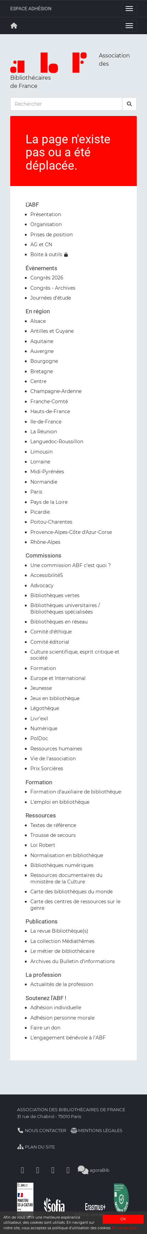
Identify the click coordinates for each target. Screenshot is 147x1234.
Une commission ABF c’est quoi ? (70, 565)
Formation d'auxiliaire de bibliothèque (75, 792)
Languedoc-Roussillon (56, 441)
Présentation (45, 214)
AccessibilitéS (46, 575)
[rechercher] (129, 104)
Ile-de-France (45, 422)
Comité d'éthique (51, 632)
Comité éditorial (49, 642)
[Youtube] (52, 1170)
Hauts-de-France (50, 411)
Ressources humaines (56, 749)
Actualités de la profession (61, 984)
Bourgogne (44, 361)
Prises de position (51, 235)
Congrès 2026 (46, 278)
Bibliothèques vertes (54, 595)
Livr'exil (39, 719)
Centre (38, 381)
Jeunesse (41, 688)
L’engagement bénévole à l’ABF (68, 1038)
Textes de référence (53, 825)
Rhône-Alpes (45, 542)
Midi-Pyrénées (47, 472)
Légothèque (44, 708)
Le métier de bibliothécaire (62, 951)
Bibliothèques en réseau (59, 622)
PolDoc (39, 738)
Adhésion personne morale (62, 1018)
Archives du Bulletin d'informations (72, 961)
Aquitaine (41, 341)
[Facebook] (22, 1170)
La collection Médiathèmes (62, 941)
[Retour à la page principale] (14, 25)
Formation (43, 668)
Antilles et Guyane (52, 331)
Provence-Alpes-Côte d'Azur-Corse (71, 532)
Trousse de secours (53, 835)
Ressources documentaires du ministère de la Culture (66, 878)
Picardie (40, 512)
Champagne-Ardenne (56, 391)
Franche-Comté (49, 401)
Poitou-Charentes (51, 522)
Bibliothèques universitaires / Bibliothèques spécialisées (65, 608)
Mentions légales (97, 1130)
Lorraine (40, 462)
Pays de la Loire (49, 502)
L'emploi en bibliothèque (59, 802)
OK (123, 1219)
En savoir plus (124, 1228)
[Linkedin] (37, 1170)
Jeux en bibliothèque (54, 698)
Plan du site (36, 1147)
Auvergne (42, 351)
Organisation (46, 224)
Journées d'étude (50, 298)
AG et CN (41, 244)
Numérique (43, 728)
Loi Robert (42, 845)
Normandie (43, 482)
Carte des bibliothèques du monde (71, 892)
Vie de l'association (53, 759)
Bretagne (41, 371)
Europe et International (58, 678)
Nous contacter (41, 1130)
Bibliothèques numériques (61, 865)
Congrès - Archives (52, 288)
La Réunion (43, 432)
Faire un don (45, 1028)
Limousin (41, 452)
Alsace (38, 321)
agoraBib (93, 1170)
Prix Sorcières (46, 768)
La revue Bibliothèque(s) (59, 931)
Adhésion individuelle (55, 1008)
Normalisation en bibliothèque (66, 855)
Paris (36, 492)
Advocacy (42, 585)
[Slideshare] (68, 1170)
